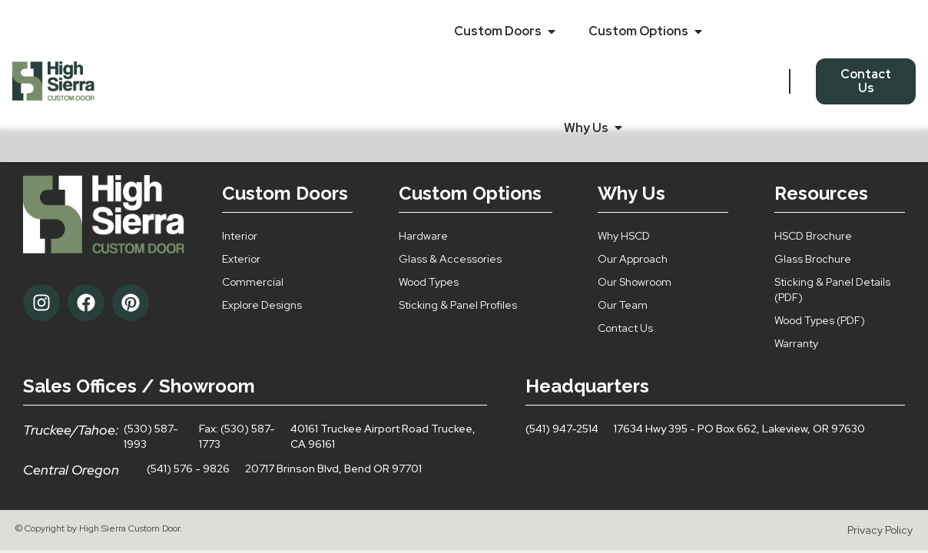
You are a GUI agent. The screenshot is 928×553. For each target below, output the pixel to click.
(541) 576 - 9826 (188, 468)
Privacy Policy (880, 530)
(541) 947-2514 (561, 428)
